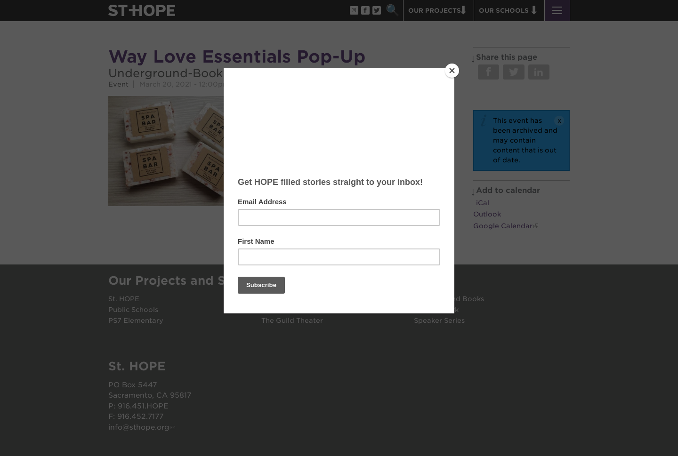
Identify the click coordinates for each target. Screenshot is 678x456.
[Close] (452, 71)
